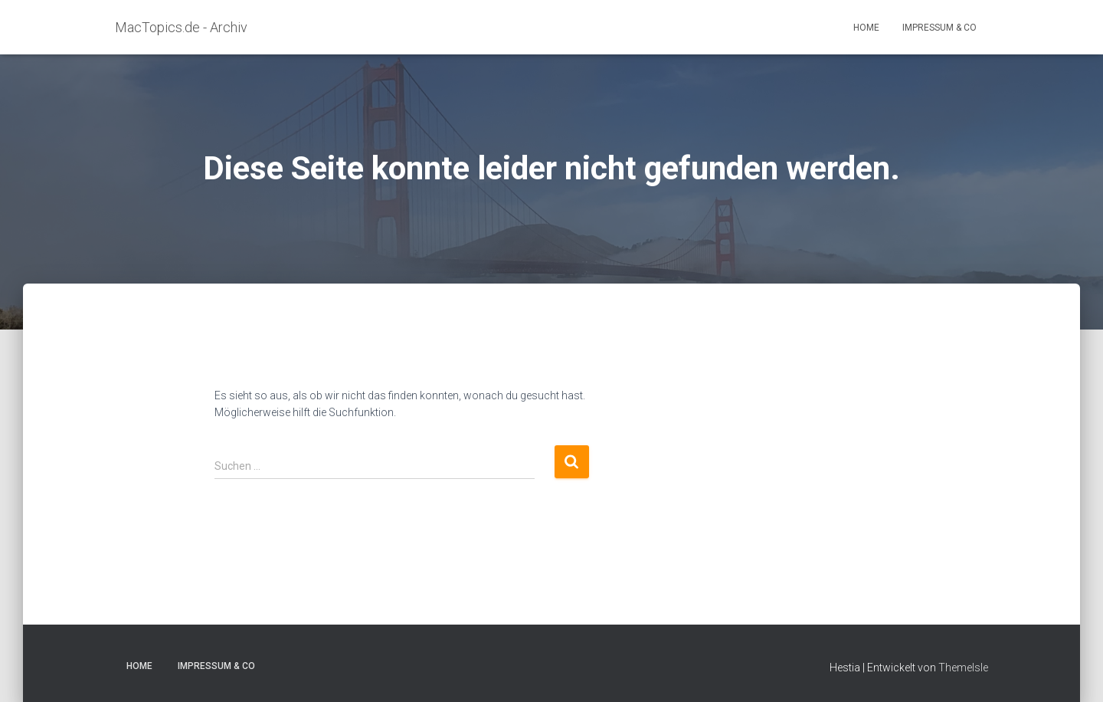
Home (866, 27)
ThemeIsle (963, 667)
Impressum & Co (939, 27)
